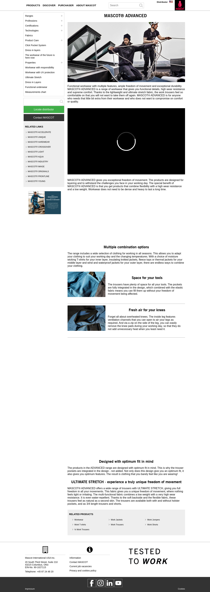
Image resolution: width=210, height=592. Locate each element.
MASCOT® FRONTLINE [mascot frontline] (38, 176)
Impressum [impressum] (30, 589)
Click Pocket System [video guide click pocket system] (35, 45)
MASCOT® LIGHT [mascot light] (36, 152)
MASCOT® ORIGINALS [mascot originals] (38, 171)
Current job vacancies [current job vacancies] (81, 566)
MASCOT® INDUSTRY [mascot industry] (38, 162)
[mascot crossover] (39, 147)
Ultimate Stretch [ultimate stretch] (33, 77)
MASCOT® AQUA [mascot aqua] (36, 157)
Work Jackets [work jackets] (117, 520)
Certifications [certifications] (32, 25)
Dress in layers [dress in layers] (32, 50)
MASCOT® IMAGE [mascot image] (36, 166)
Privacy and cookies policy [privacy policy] (83, 570)
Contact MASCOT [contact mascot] (79, 562)
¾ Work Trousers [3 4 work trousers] (81, 529)
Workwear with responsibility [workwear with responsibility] (39, 67)
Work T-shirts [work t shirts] (80, 525)
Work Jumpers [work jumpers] (153, 520)
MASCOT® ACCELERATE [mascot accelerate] (39, 132)
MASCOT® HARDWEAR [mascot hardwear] (39, 142)
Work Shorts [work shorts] (152, 525)
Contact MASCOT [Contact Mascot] (43, 117)
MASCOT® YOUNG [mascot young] (36, 181)
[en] (180, 5)
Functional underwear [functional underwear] (36, 87)
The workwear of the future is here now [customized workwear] (40, 56)
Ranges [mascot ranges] (29, 16)
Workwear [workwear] (78, 520)
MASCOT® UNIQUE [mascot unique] (37, 137)
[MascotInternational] (118, 583)
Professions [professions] (31, 20)
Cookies (181, 589)
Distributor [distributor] (162, 2)
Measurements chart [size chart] (35, 92)
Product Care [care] (32, 40)
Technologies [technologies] (32, 30)
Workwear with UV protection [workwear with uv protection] (40, 72)
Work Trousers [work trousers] (117, 525)
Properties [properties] (30, 62)
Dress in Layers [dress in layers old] (33, 82)
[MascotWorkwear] (92, 583)
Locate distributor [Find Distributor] (44, 109)
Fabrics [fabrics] (29, 35)
